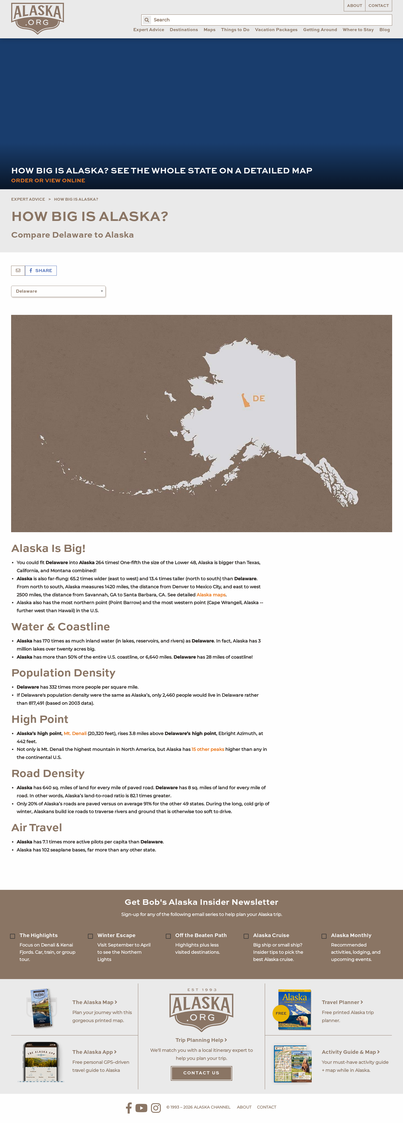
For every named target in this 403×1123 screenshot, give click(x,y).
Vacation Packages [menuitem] (276, 30)
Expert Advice (28, 199)
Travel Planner (342, 1002)
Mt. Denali (75, 733)
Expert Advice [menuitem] (148, 30)
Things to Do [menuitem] (235, 30)
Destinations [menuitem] (184, 30)
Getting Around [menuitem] (320, 30)
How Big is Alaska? (76, 199)
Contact (379, 6)
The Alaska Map (94, 1002)
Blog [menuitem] (384, 30)
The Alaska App (94, 1052)
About (354, 6)
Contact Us (201, 1073)
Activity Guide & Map (351, 1052)
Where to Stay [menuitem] (358, 30)
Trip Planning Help (201, 1040)
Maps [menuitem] (210, 30)
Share (41, 271)
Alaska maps (211, 594)
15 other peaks (208, 749)
